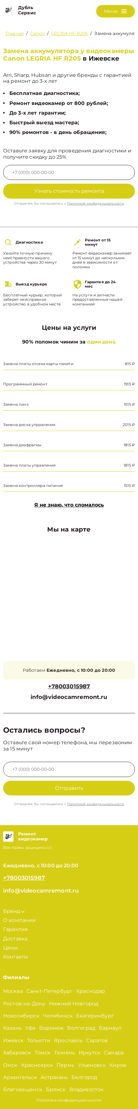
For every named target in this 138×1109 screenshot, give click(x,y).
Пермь (65, 1065)
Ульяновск (92, 1065)
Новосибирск (21, 1016)
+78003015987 (69, 686)
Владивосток (86, 1089)
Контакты (15, 957)
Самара (114, 1053)
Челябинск (57, 1016)
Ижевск (13, 1040)
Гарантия (15, 929)
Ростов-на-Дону (24, 1004)
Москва (13, 991)
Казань (12, 1028)
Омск (10, 1065)
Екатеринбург (95, 1016)
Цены (10, 948)
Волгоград (81, 1028)
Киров (117, 1065)
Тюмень (64, 1053)
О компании (19, 920)
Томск (42, 1053)
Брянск (56, 1089)
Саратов (97, 1040)
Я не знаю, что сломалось (69, 505)
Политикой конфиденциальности (95, 203)
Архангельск (20, 1077)
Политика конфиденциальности (69, 1100)
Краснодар (90, 991)
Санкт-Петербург (49, 991)
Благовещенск (22, 1089)
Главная (15, 33)
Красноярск (37, 1065)
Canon (37, 33)
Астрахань (54, 1077)
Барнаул (110, 1028)
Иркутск (89, 1053)
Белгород (84, 1077)
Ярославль (68, 1040)
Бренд (13, 911)
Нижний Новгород (73, 1004)
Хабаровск (17, 1053)
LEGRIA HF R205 (69, 33)
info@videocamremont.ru (69, 697)
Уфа (30, 1028)
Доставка (15, 939)
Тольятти (38, 1040)
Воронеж (51, 1028)
